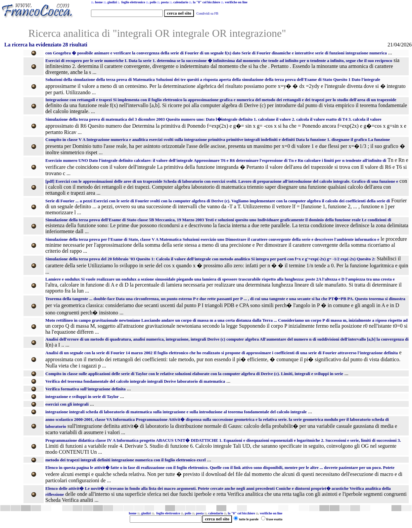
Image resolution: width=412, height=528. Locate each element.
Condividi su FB (207, 13)
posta (200, 513)
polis (188, 513)
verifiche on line (271, 513)
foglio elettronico (168, 513)
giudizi (112, 2)
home (132, 513)
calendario (215, 513)
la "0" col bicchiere (241, 513)
